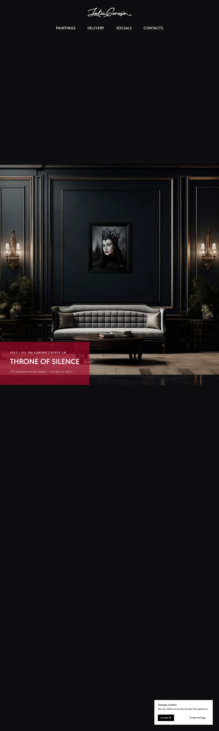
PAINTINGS (66, 28)
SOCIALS (124, 28)
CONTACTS (153, 28)
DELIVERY (95, 28)
